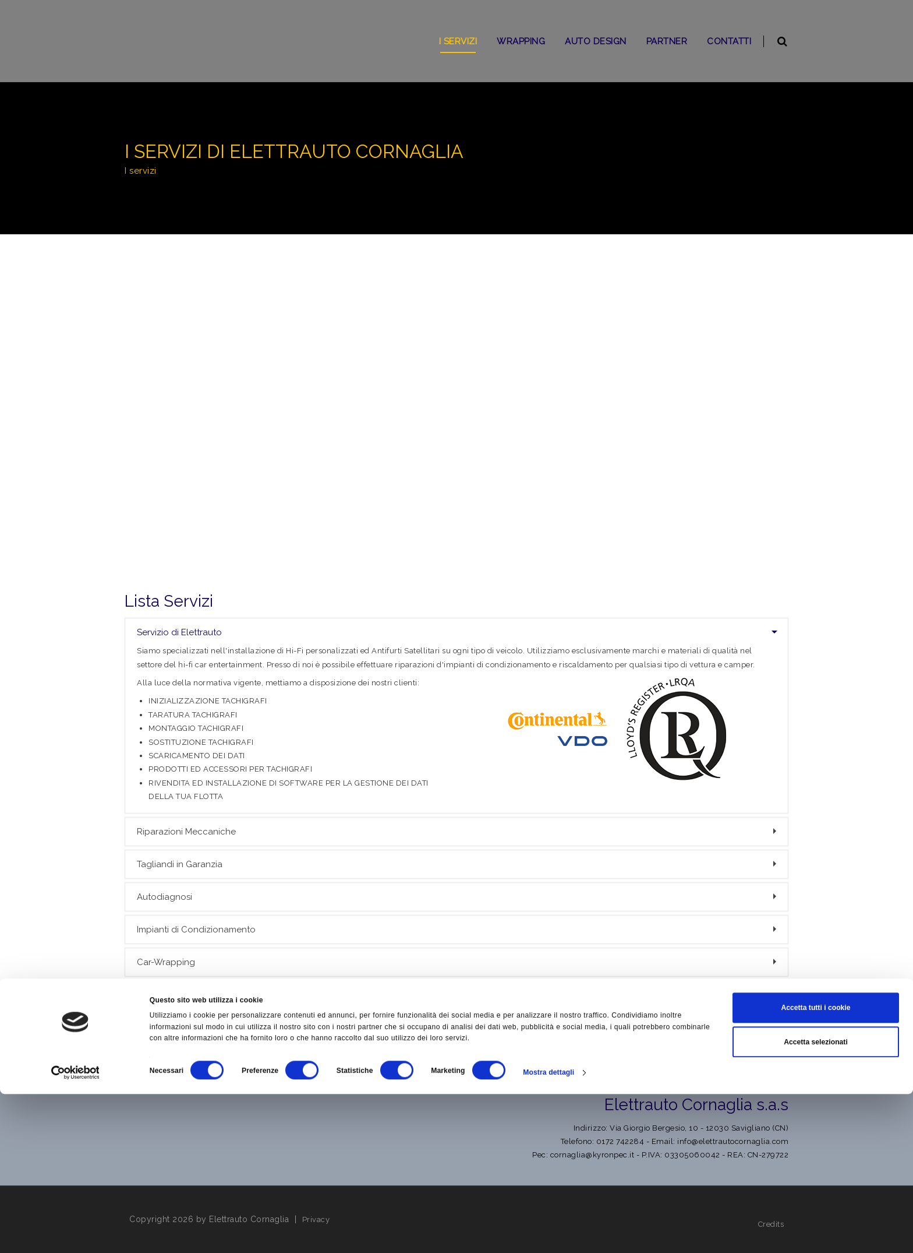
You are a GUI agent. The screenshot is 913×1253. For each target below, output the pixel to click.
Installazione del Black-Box (458, 1027)
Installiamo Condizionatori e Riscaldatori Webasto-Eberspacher (458, 995)
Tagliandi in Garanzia (458, 864)
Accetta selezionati (816, 1201)
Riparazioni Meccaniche (458, 831)
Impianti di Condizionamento (458, 929)
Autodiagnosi (458, 897)
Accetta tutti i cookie (815, 1167)
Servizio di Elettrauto (457, 632)
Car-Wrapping (458, 962)
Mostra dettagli (548, 1232)
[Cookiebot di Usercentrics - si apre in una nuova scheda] (75, 1232)
